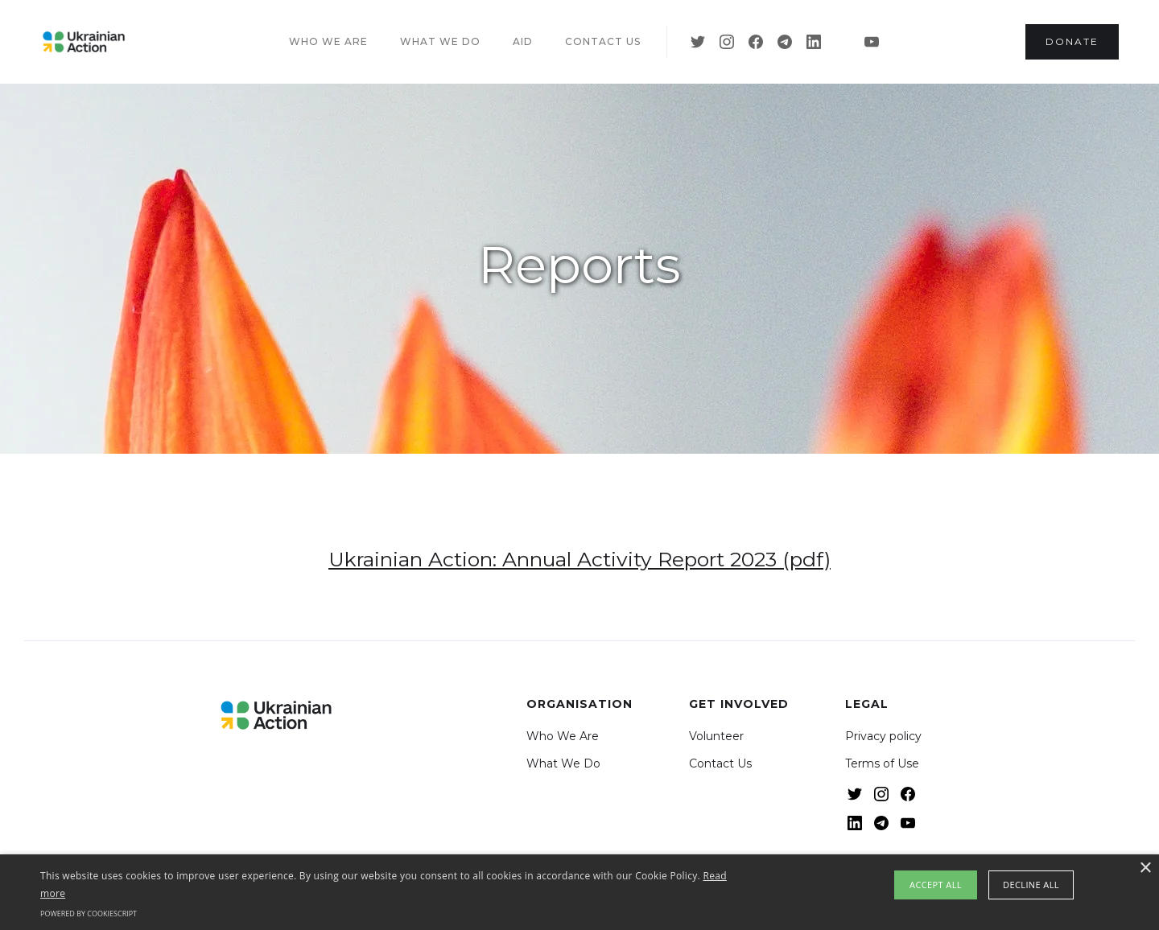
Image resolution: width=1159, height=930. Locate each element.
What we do (440, 41)
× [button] (1145, 868)
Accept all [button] (935, 885)
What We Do (563, 763)
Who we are (328, 41)
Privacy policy (883, 736)
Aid (523, 41)
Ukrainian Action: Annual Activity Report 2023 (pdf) (579, 559)
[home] (83, 42)
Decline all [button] (1031, 885)
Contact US (603, 41)
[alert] (579, 892)
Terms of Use (882, 763)
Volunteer (716, 736)
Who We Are (562, 736)
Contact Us (720, 763)
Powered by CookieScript (88, 913)
